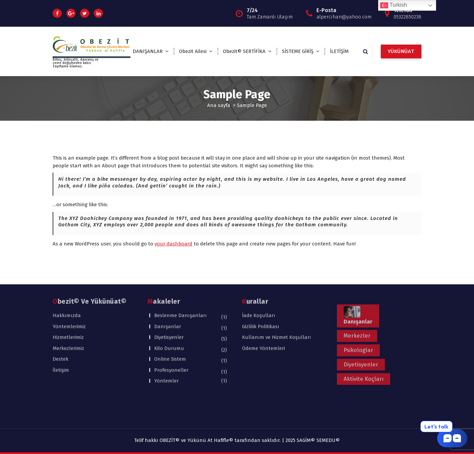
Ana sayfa (218, 105)
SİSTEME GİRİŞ (297, 51)
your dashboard (173, 244)
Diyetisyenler (169, 303)
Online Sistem (170, 325)
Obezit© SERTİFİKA (244, 51)
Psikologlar (358, 316)
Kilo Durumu (169, 314)
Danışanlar (167, 292)
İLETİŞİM (339, 51)
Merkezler (357, 301)
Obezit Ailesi (192, 51)
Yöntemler (166, 347)
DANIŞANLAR (148, 51)
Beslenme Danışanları (180, 281)
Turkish (393, 5)
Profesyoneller (171, 336)
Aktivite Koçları (363, 344)
